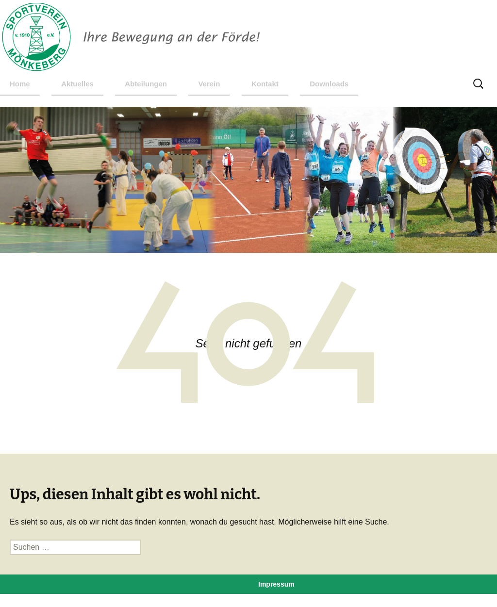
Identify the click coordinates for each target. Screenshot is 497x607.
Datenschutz (278, 599)
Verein (209, 84)
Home (20, 84)
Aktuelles (77, 84)
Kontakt (265, 84)
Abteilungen (146, 84)
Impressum (276, 584)
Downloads (329, 84)
